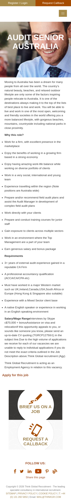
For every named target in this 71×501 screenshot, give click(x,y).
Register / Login (17, 2)
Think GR (21, 18)
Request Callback (53, 2)
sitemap (11, 493)
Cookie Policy (48, 493)
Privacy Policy (27, 493)
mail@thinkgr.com (49, 497)
